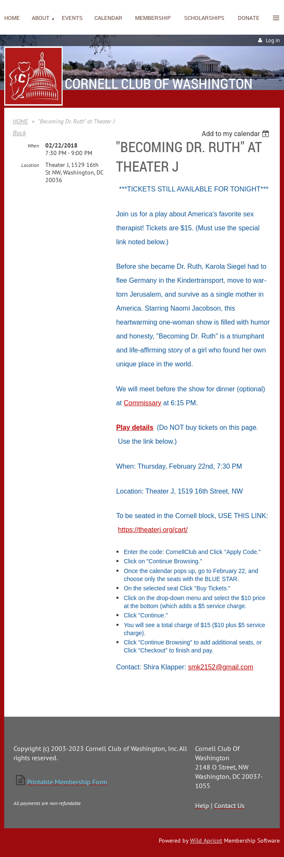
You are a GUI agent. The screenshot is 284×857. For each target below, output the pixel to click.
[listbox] (236, 133)
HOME (20, 121)
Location (30, 165)
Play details (134, 427)
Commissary (142, 403)
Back (19, 132)
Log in (273, 40)
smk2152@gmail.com (220, 667)
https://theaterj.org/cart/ (153, 529)
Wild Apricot (206, 840)
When (33, 145)
